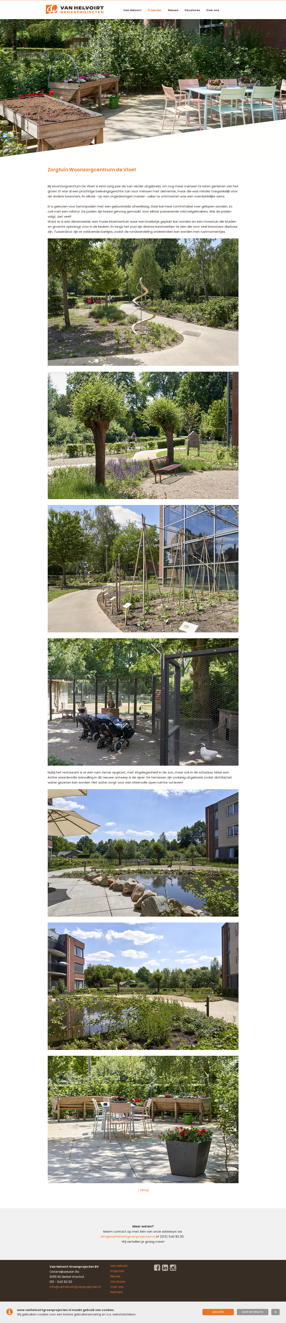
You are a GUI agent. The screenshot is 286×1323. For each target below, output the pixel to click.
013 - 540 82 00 (61, 1282)
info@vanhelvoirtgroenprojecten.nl (128, 1236)
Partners (116, 1292)
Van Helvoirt (132, 10)
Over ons (212, 10)
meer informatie (252, 1312)
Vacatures (192, 10)
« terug (143, 1190)
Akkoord (218, 1312)
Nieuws (173, 10)
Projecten (155, 10)
